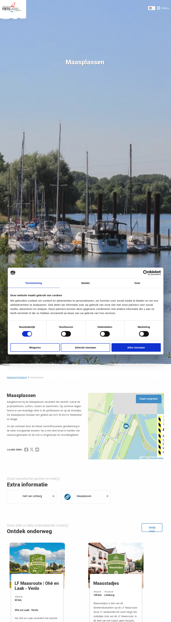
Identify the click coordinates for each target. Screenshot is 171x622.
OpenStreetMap (156, 458)
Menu (165, 8)
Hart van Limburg (38, 496)
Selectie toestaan (85, 347)
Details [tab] (85, 282)
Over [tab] (137, 282)
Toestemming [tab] (33, 282)
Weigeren (35, 347)
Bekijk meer (152, 529)
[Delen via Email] (37, 450)
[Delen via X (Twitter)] (32, 450)
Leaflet (143, 458)
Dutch (152, 8)
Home (13, 8)
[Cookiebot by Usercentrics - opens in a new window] (146, 272)
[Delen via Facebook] (26, 450)
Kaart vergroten (149, 398)
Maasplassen (92, 496)
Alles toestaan (136, 347)
